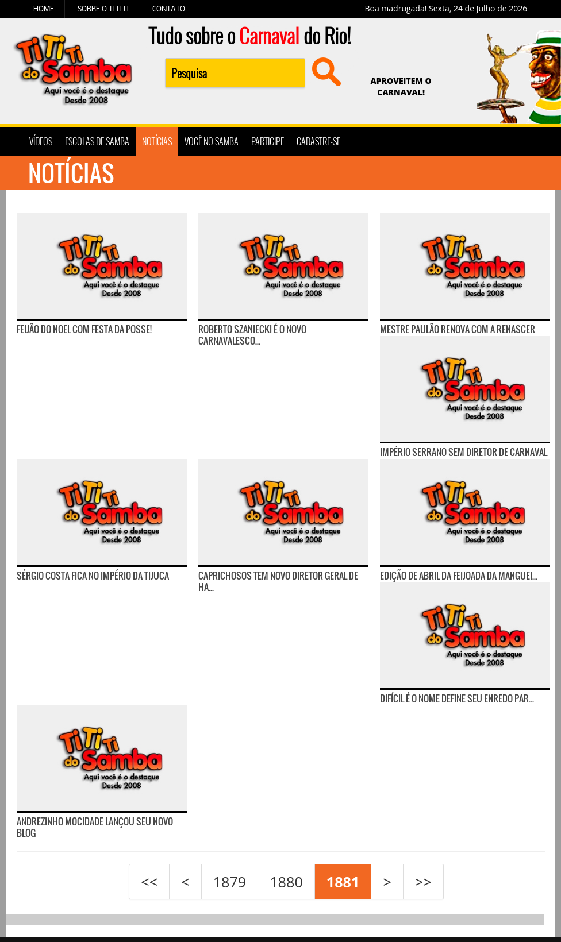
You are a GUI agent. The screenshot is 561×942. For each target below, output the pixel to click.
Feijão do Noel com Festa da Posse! (84, 329)
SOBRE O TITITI (103, 8)
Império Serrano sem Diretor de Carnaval (463, 452)
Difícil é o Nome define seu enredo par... (457, 698)
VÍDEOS (40, 141)
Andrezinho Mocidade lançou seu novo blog (95, 827)
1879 (230, 881)
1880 (286, 881)
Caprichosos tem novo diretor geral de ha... (278, 581)
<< (149, 881)
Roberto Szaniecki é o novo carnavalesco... (252, 334)
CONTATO (168, 8)
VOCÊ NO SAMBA (212, 141)
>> (423, 881)
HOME (43, 8)
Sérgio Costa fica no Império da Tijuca (93, 575)
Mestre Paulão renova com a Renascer (457, 329)
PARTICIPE (267, 141)
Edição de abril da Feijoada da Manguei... (458, 575)
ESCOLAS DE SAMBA (97, 141)
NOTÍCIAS (157, 141)
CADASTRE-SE (318, 141)
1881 (343, 881)
